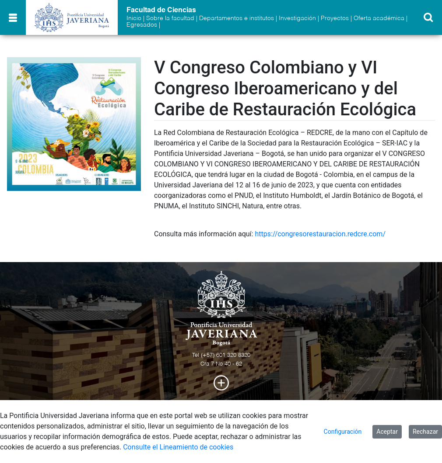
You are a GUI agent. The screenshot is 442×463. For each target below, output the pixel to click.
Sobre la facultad (170, 18)
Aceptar (387, 431)
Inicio (133, 18)
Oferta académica (379, 18)
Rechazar (425, 431)
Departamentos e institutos (236, 18)
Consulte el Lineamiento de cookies (178, 447)
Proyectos (335, 18)
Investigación (297, 18)
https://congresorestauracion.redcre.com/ (320, 234)
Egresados (141, 25)
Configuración (343, 431)
